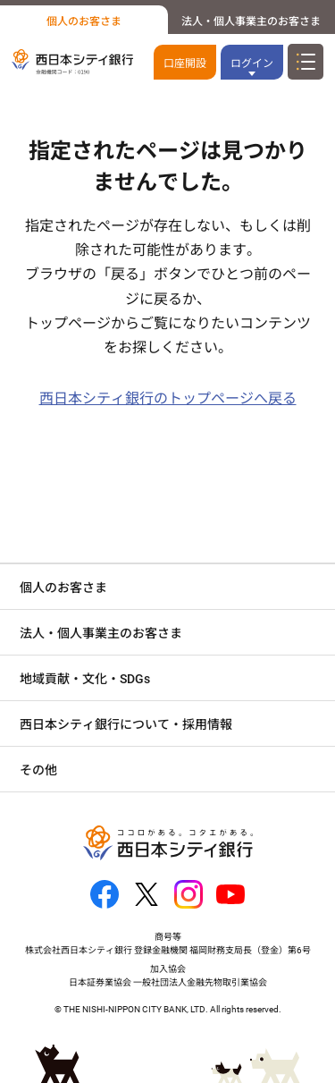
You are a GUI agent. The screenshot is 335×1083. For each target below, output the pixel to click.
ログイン (251, 63)
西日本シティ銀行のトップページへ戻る (168, 398)
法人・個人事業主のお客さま (251, 21)
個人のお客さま (83, 21)
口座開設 (184, 63)
